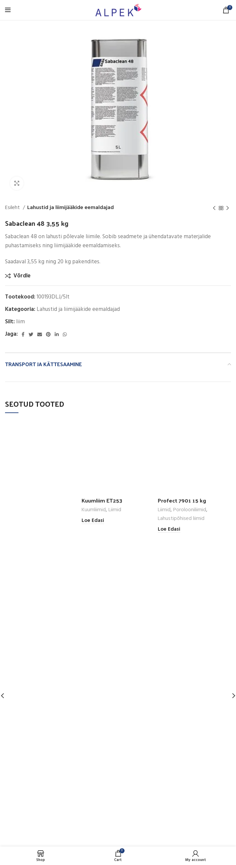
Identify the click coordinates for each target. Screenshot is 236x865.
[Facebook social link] (23, 334)
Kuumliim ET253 (103, 500)
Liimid (114, 510)
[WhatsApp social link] (65, 334)
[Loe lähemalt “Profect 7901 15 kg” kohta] (169, 529)
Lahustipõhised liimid (181, 519)
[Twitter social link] (31, 334)
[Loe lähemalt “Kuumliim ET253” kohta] (93, 521)
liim (20, 321)
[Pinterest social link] (48, 334)
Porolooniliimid (189, 510)
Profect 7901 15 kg (182, 500)
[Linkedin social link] (57, 334)
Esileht (13, 208)
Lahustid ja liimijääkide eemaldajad (70, 208)
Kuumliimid (94, 510)
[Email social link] (39, 334)
